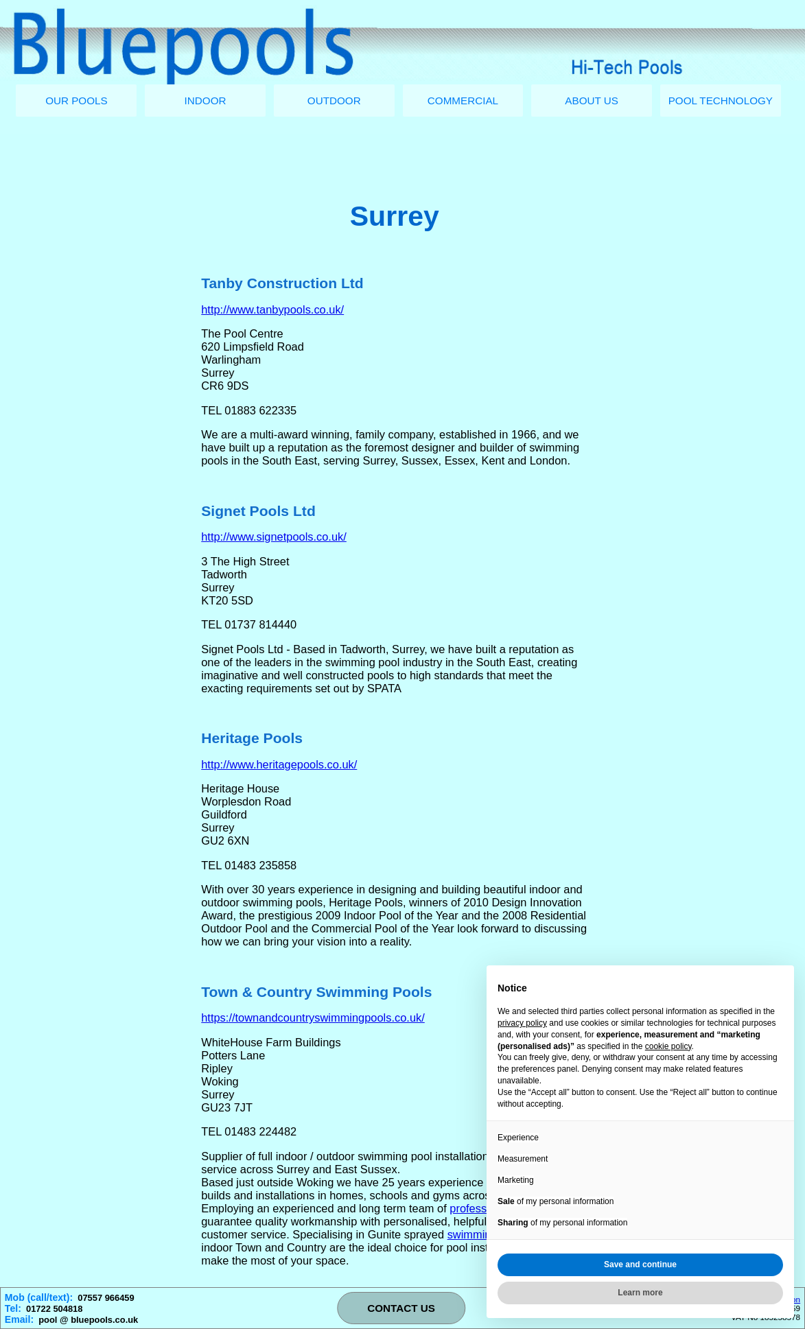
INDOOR (205, 100)
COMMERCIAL (463, 100)
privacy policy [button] (522, 1023)
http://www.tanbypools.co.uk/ (272, 309)
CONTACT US (401, 1308)
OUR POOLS (76, 100)
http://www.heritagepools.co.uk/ (279, 764)
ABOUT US (591, 100)
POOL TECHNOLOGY (720, 100)
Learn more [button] (640, 1292)
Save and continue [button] (640, 1264)
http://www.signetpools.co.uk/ (274, 536)
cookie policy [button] (668, 1046)
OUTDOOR (334, 100)
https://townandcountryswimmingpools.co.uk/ (313, 1017)
